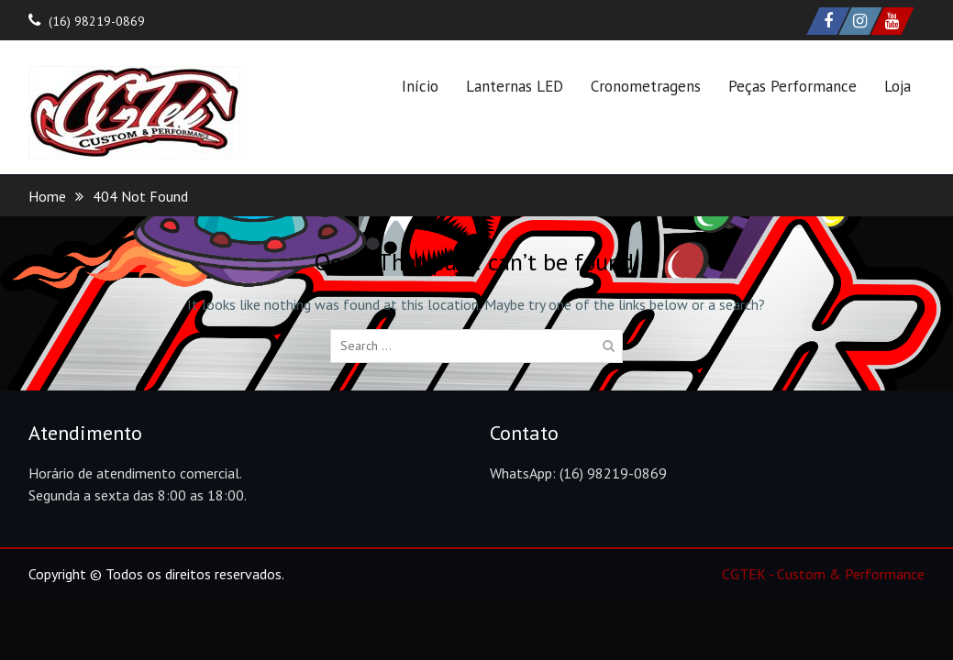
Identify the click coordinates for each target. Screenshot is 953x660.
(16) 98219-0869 (97, 21)
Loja (897, 86)
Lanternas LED (514, 86)
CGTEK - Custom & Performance (823, 574)
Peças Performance (792, 86)
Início (420, 86)
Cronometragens (646, 86)
